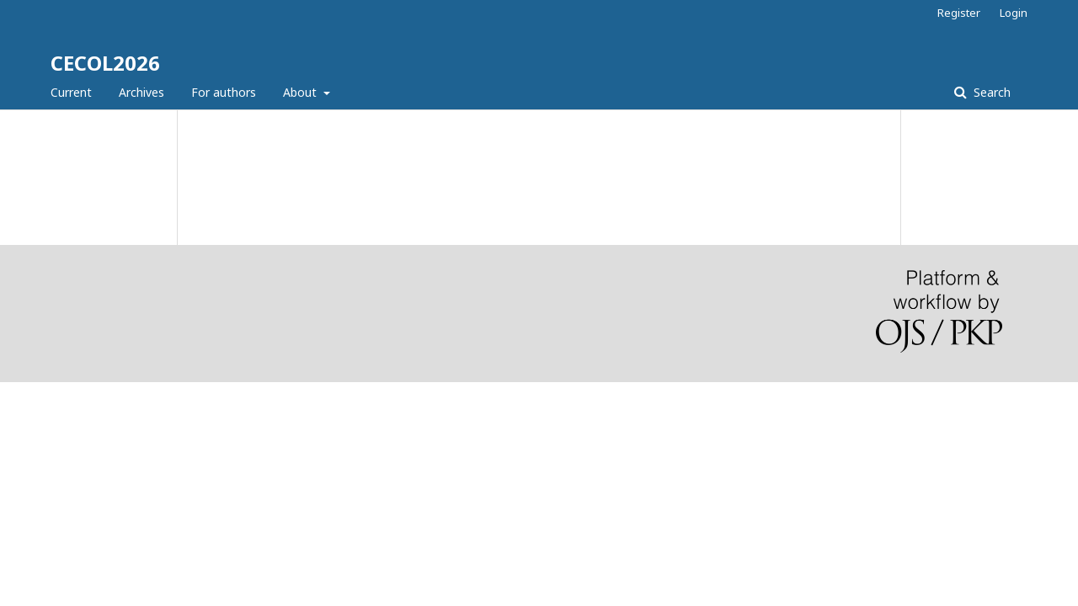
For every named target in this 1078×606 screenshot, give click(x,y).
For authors (223, 92)
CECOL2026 (105, 63)
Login (1013, 12)
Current (71, 92)
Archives (141, 92)
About (301, 92)
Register (958, 12)
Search (990, 92)
